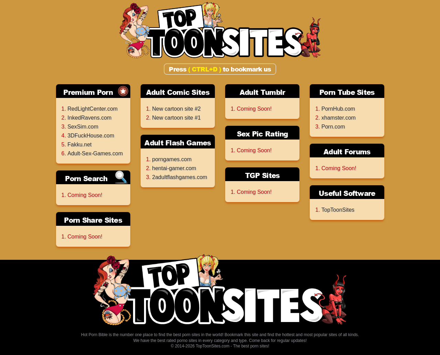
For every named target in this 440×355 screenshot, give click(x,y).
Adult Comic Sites (177, 92)
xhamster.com (338, 118)
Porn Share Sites (93, 220)
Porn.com (333, 127)
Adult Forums (347, 151)
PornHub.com (338, 109)
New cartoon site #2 (176, 109)
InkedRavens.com (89, 118)
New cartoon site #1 (176, 118)
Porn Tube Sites (347, 92)
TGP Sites (262, 175)
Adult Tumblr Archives (262, 92)
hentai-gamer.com (174, 168)
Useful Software (347, 193)
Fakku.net (79, 144)
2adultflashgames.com (179, 177)
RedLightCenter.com (92, 109)
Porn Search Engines (86, 179)
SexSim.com (82, 127)
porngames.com (172, 159)
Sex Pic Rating (262, 133)
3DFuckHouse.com (90, 135)
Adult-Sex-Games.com (95, 153)
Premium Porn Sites (88, 92)
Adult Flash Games (177, 142)
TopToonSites (337, 210)
